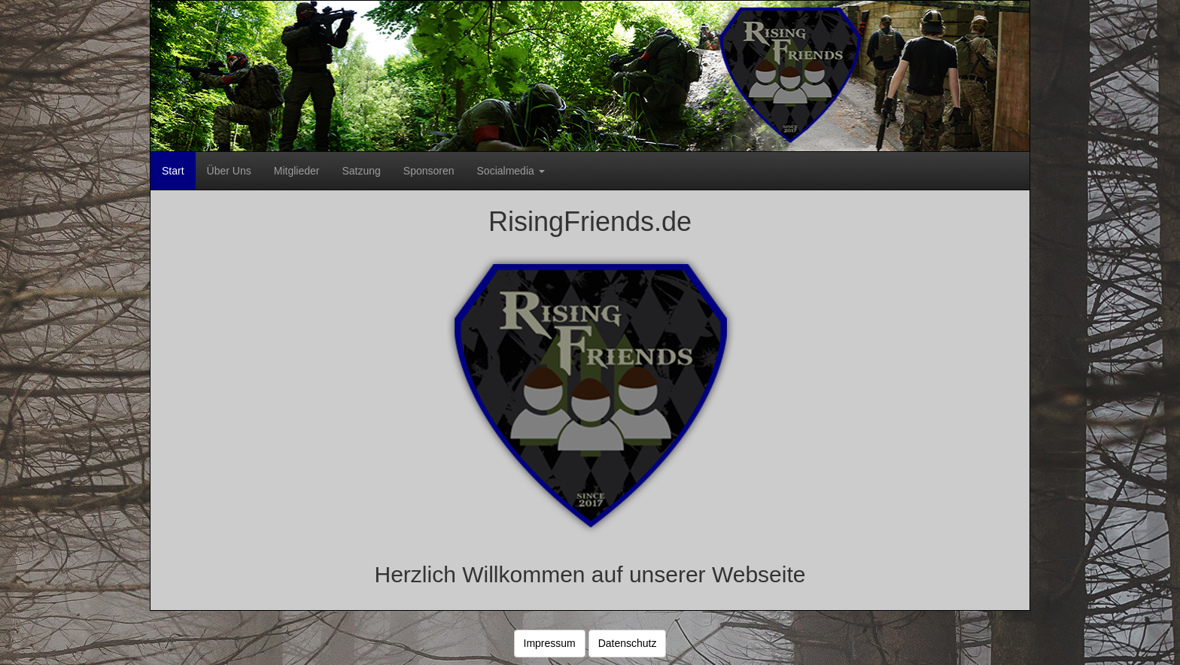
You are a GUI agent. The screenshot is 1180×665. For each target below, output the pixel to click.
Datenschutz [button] (627, 643)
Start (173, 171)
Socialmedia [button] (511, 171)
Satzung (361, 171)
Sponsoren (429, 171)
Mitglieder (297, 171)
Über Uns (229, 171)
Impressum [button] (550, 643)
